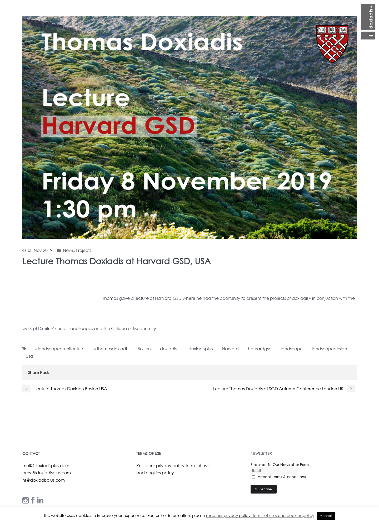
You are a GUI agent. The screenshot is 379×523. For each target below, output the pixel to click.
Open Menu (368, 21)
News (68, 250)
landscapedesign (329, 348)
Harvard (230, 348)
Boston (144, 348)
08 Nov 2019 (40, 250)
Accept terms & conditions (279, 476)
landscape (292, 348)
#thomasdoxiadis (111, 348)
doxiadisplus (200, 348)
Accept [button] (326, 516)
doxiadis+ (169, 348)
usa (29, 356)
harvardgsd (260, 348)
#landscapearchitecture (59, 348)
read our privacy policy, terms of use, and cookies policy (260, 515)
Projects (83, 250)
